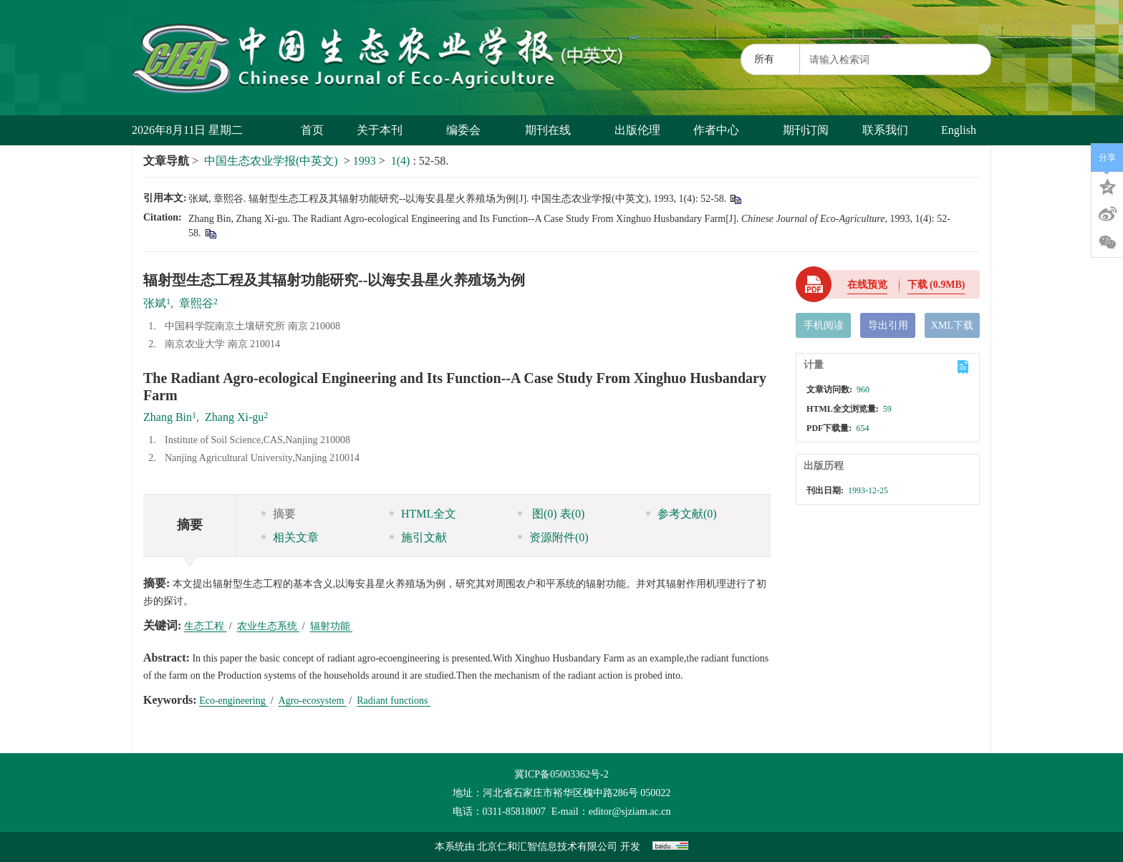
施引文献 (418, 537)
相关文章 (290, 537)
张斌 (154, 303)
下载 (936, 284)
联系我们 (885, 130)
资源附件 (553, 537)
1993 (364, 161)
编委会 (468, 130)
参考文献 (681, 514)
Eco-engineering (233, 700)
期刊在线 (553, 130)
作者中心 (721, 130)
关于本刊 (385, 130)
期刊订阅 (806, 130)
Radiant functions (393, 700)
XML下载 (952, 325)
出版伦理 (637, 130)
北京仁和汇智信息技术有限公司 (547, 846)
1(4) (402, 161)
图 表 (551, 514)
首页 (312, 130)
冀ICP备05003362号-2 (561, 774)
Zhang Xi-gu (234, 417)
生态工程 (205, 626)
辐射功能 (331, 626)
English (958, 130)
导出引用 (888, 325)
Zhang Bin (167, 417)
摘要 (278, 514)
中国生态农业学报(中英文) (271, 161)
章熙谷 (196, 303)
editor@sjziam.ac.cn (630, 811)
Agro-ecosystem (313, 700)
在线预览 (867, 284)
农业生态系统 (268, 626)
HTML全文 (423, 514)
